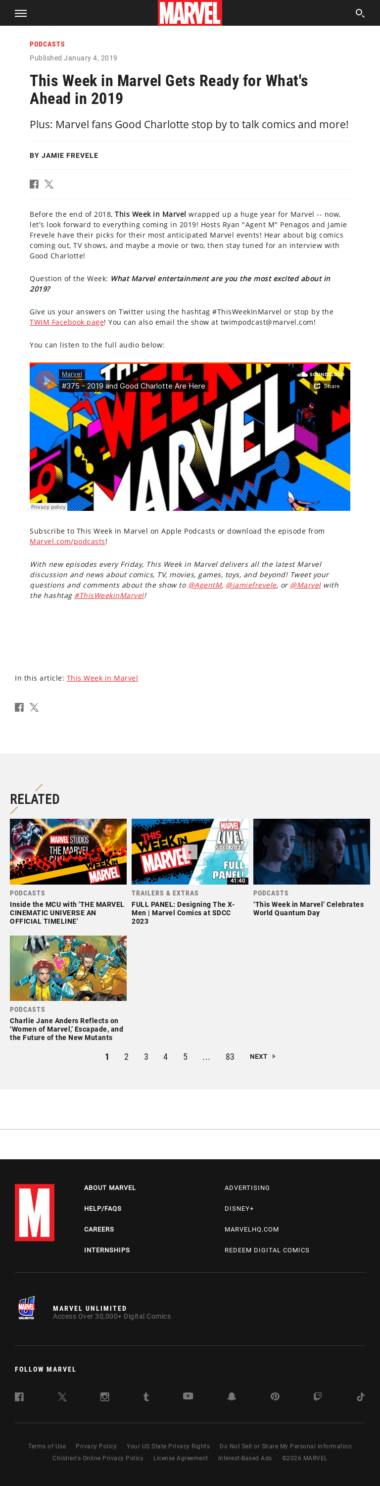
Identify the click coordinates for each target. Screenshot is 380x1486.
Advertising (247, 1187)
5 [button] (185, 1056)
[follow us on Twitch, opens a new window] (317, 1398)
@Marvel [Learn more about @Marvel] (305, 585)
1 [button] (107, 1056)
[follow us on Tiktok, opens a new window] (360, 1398)
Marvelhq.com (252, 1229)
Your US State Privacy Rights (168, 1446)
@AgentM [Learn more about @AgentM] (205, 585)
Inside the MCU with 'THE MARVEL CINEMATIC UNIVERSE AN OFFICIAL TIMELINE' (67, 912)
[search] (360, 14)
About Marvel (110, 1187)
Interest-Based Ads (245, 1458)
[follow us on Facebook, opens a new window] (19, 1398)
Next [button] (259, 1056)
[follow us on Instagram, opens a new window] (104, 1398)
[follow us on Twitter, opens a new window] (62, 1398)
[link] (68, 874)
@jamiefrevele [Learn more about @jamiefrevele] (251, 585)
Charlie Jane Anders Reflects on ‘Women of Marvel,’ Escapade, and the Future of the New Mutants (66, 1029)
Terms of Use (47, 1446)
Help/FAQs (103, 1208)
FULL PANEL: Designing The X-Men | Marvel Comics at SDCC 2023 (183, 912)
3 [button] (146, 1056)
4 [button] (165, 1056)
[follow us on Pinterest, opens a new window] (275, 1397)
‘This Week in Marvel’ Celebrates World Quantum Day (308, 908)
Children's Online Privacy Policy (97, 1458)
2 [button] (126, 1056)
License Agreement (180, 1458)
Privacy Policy (96, 1446)
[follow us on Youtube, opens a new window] (188, 1397)
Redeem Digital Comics (267, 1250)
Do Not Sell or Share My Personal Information (286, 1446)
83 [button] (230, 1056)
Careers (99, 1229)
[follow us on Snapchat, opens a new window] (232, 1398)
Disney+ (239, 1208)
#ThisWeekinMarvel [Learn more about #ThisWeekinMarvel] (109, 595)
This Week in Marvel (103, 678)
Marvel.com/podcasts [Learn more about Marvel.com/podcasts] (67, 541)
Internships (107, 1250)
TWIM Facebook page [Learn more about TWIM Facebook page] (67, 322)
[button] (17, 13)
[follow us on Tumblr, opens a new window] (146, 1398)
